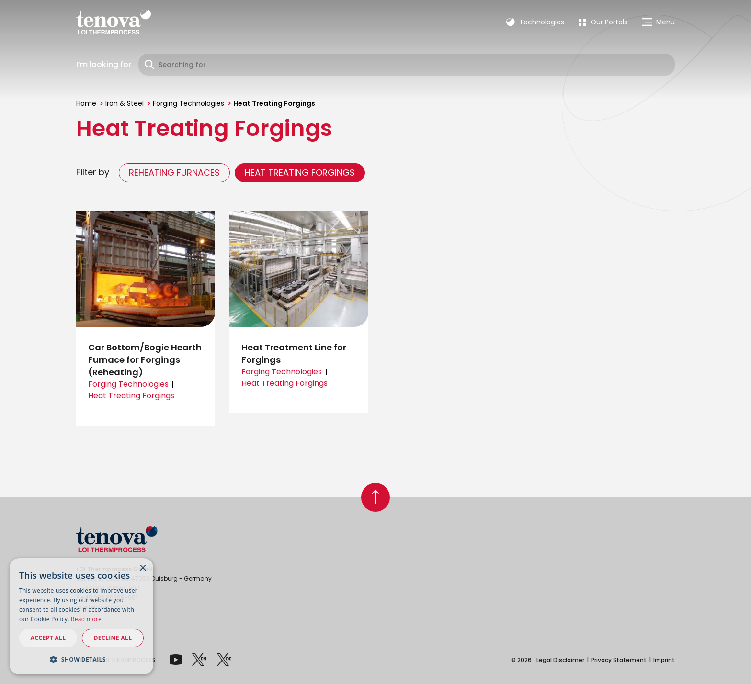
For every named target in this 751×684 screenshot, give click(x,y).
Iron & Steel (124, 103)
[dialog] (81, 616)
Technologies (535, 22)
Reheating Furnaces (174, 173)
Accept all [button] (48, 638)
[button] (81, 659)
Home (86, 103)
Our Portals (603, 22)
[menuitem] (603, 22)
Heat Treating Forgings (300, 173)
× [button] (142, 568)
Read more (86, 619)
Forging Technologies (188, 103)
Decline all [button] (113, 638)
